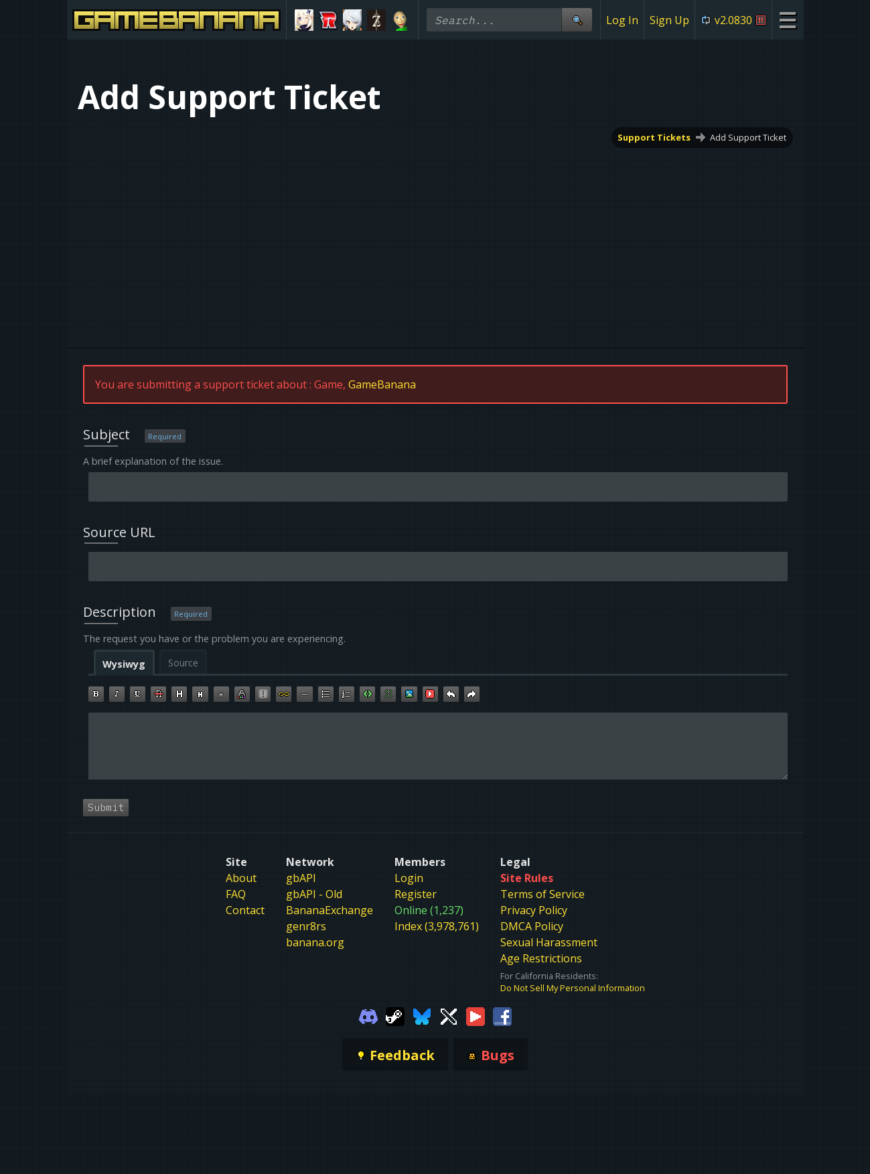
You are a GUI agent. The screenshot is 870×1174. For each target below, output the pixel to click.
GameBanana (382, 384)
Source (183, 662)
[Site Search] (576, 19)
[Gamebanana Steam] (395, 1015)
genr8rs (306, 926)
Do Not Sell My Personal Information (572, 988)
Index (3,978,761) (436, 926)
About (241, 878)
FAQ (236, 894)
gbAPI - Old (314, 894)
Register (415, 894)
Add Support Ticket (748, 137)
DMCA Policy (531, 926)
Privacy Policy (533, 910)
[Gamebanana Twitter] (448, 1015)
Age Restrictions (541, 958)
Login (408, 878)
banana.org (315, 942)
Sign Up (669, 20)
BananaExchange (329, 910)
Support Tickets (654, 137)
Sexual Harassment (548, 942)
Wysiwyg (123, 664)
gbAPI (301, 878)
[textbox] (438, 746)
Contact (245, 910)
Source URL (119, 532)
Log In (622, 20)
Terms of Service (542, 894)
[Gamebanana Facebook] (502, 1015)
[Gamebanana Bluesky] (422, 1015)
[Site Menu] (787, 20)
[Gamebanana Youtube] (475, 1015)
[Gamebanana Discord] (368, 1015)
